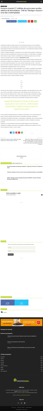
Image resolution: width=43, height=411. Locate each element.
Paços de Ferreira (4, 365)
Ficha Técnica (13, 407)
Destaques (2, 6)
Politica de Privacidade (21, 407)
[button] (41, 1)
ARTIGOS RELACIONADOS (6, 163)
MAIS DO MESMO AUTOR (17, 163)
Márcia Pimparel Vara (6, 18)
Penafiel (2, 360)
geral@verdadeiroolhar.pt (25, 395)
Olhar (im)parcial (4, 371)
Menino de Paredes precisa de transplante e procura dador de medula (21, 347)
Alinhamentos (4, 189)
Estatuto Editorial (29, 407)
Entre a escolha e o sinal (13, 193)
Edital (4, 312)
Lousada (2, 362)
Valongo (2, 364)
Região (6, 6)
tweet (32, 133)
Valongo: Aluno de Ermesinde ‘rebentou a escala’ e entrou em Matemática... (22, 336)
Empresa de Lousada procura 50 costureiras (16, 341)
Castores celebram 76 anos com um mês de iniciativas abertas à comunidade (24, 172)
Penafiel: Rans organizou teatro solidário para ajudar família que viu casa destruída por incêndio (11, 140)
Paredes (2, 358)
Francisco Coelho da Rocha (11, 194)
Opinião (2, 369)
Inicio (1, 4)
